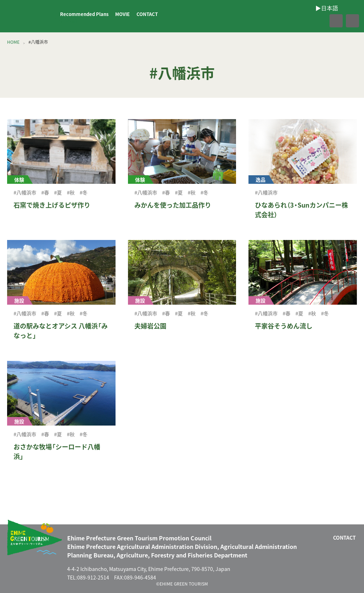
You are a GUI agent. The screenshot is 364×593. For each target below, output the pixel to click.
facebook (320, 21)
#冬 (83, 192)
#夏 (58, 192)
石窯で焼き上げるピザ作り (52, 205)
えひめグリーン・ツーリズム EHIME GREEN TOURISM (30, 16)
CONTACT (147, 14)
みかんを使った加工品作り (172, 205)
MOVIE (122, 14)
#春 (45, 192)
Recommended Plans (84, 14)
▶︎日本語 (66, 20)
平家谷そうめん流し (283, 326)
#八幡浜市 (25, 192)
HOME (13, 42)
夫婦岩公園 (150, 326)
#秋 (71, 192)
